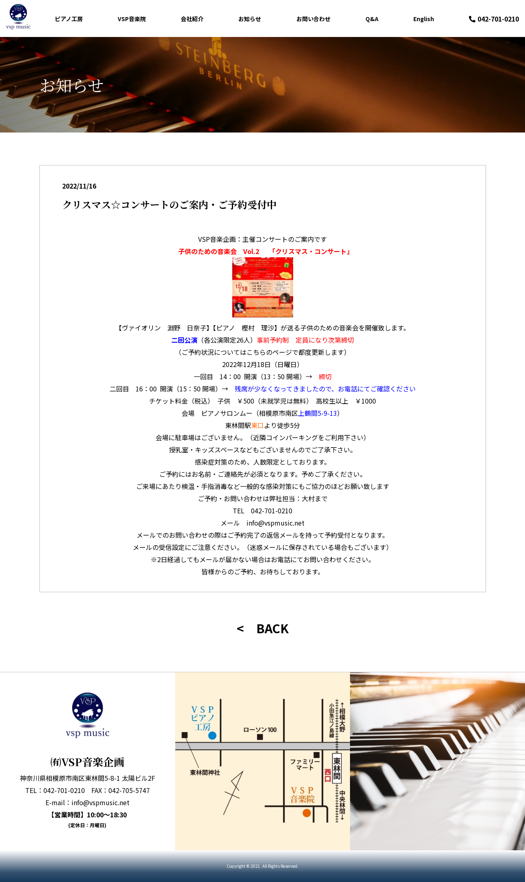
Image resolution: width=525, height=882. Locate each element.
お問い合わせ (313, 19)
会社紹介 (192, 19)
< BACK (263, 628)
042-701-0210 (494, 19)
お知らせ (249, 19)
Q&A (371, 19)
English (423, 19)
